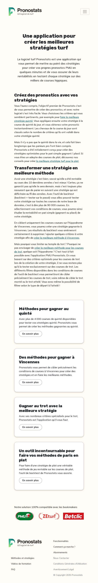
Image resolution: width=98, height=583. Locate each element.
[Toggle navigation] (84, 11)
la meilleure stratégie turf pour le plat (57, 161)
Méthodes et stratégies (22, 558)
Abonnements (60, 552)
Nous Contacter (61, 558)
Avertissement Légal (63, 569)
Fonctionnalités (60, 541)
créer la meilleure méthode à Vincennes (56, 237)
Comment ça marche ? (64, 546)
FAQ (13, 569)
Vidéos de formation (21, 563)
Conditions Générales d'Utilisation (70, 563)
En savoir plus (30, 333)
